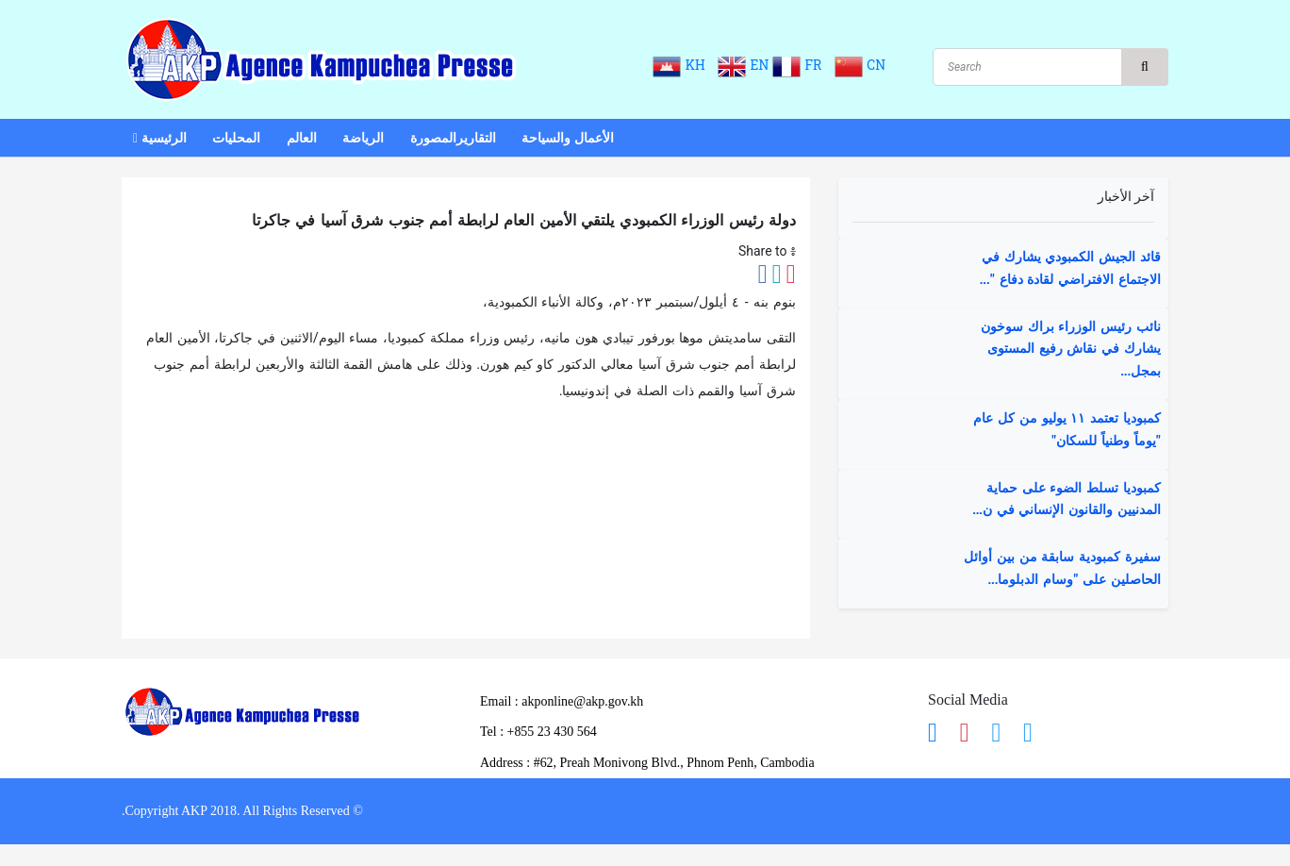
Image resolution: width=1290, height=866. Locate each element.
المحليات (236, 139)
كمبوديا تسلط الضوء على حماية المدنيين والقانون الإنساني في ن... (1066, 500)
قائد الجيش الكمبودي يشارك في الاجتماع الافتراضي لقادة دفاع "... (1070, 268)
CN (860, 65)
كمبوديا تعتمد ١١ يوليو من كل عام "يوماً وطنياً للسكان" (1067, 430)
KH (683, 65)
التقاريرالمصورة (453, 139)
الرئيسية (160, 139)
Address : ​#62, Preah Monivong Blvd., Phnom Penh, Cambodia (647, 763)
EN (743, 65)
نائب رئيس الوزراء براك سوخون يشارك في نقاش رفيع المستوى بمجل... (1071, 349)
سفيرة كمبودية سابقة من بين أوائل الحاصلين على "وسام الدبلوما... (1062, 568)
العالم (302, 139)
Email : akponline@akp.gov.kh (562, 701)
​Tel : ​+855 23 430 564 (538, 731)
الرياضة (363, 139)
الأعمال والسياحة (567, 139)
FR (801, 65)
